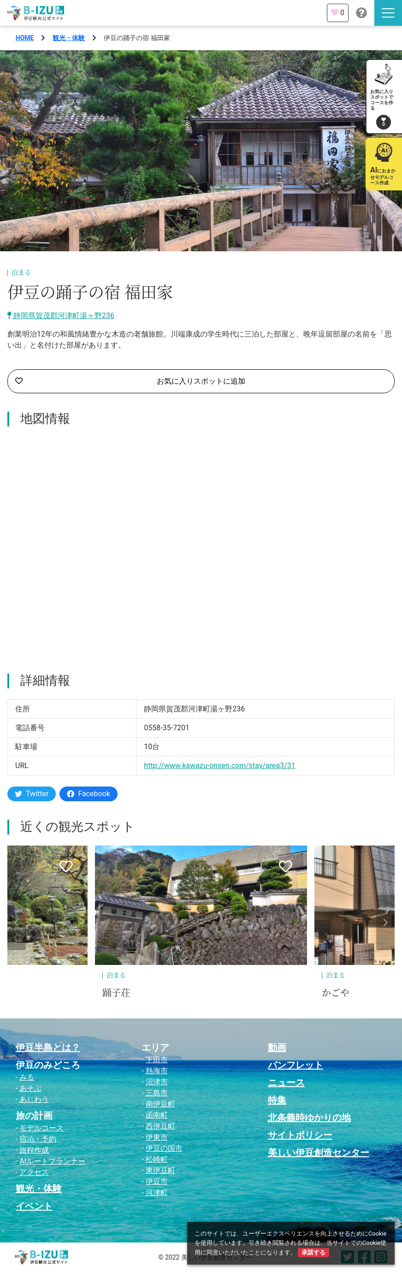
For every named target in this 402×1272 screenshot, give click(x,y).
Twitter (31, 793)
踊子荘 (116, 993)
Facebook (88, 793)
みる (26, 1077)
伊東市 (157, 1137)
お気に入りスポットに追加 (130, 381)
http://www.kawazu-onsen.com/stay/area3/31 (220, 765)
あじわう (34, 1099)
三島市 (157, 1093)
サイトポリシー (300, 1135)
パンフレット (295, 1065)
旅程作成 (34, 1150)
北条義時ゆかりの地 (309, 1117)
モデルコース (41, 1128)
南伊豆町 (160, 1104)
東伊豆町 (160, 1170)
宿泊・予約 (37, 1139)
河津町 (157, 1192)
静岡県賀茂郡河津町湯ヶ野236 (60, 315)
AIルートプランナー (52, 1161)
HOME (25, 37)
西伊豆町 (160, 1126)
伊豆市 (157, 1181)
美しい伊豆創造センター (318, 1152)
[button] (16, 922)
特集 (277, 1100)
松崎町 (157, 1159)
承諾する (313, 1252)
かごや (335, 993)
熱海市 (157, 1070)
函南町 (157, 1115)
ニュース (286, 1082)
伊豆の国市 (164, 1148)
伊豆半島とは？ (48, 1047)
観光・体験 (69, 37)
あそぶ (30, 1088)
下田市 (157, 1059)
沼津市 (157, 1081)
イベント (34, 1206)
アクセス (34, 1172)
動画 (277, 1047)
